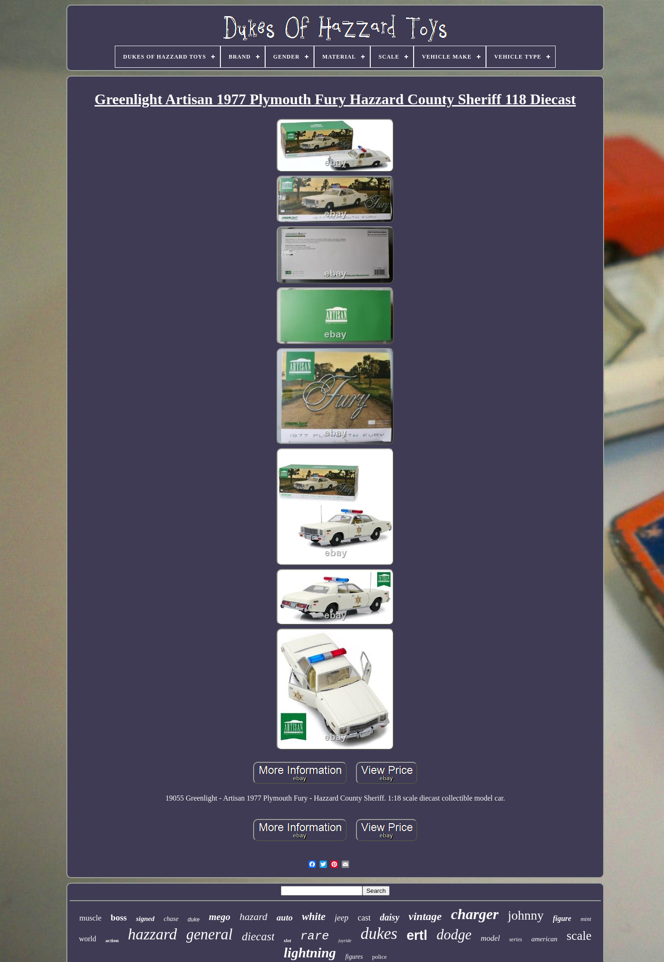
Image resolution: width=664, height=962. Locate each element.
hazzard (152, 934)
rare (314, 936)
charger (474, 914)
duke (194, 919)
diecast (258, 936)
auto (285, 917)
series (515, 939)
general (209, 934)
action (112, 940)
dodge (454, 934)
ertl (417, 935)
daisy (389, 917)
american (544, 939)
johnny (526, 915)
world (87, 939)
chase (171, 918)
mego (220, 916)
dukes (379, 934)
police (379, 956)
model (490, 938)
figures (354, 956)
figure (562, 918)
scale (579, 936)
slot (287, 940)
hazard (253, 916)
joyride (344, 940)
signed (145, 918)
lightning (310, 952)
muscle (90, 918)
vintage (425, 916)
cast (364, 917)
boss (119, 917)
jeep (342, 917)
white (314, 916)
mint (586, 918)
